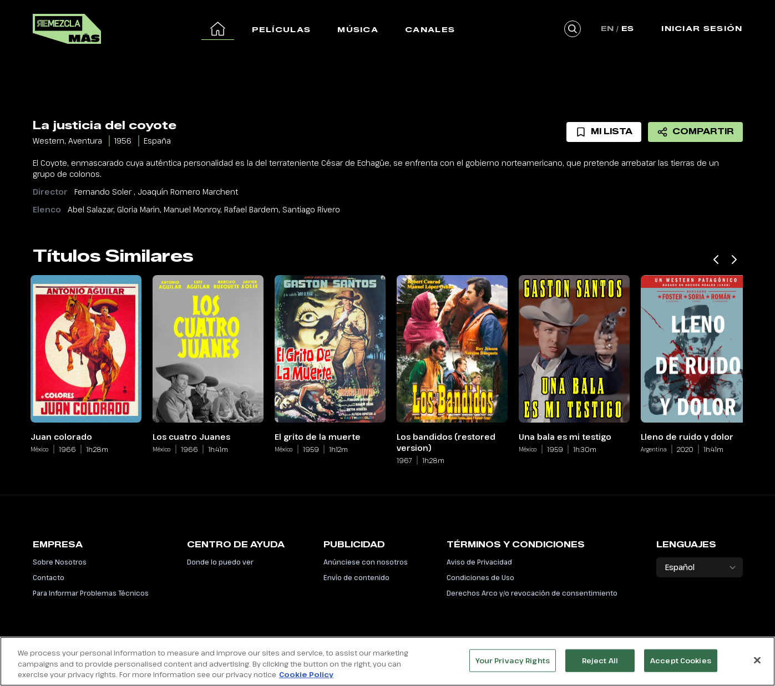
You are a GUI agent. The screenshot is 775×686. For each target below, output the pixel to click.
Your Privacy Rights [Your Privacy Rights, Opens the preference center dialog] (512, 667)
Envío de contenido (356, 577)
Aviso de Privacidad (479, 561)
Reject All (600, 667)
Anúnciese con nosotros (365, 561)
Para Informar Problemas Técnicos (91, 592)
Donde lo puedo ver (220, 561)
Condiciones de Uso (480, 577)
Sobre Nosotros (60, 561)
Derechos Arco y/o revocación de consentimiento (532, 592)
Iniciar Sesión (701, 28)
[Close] (757, 666)
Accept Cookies (680, 667)
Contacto (48, 577)
